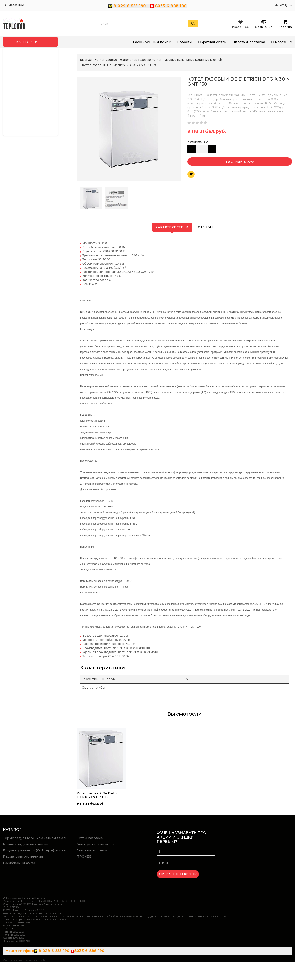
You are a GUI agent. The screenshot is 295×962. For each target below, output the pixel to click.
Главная (86, 60)
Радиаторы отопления (23, 856)
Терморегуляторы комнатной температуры (37, 838)
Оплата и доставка (248, 42)
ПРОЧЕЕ (84, 856)
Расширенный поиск (152, 42)
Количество (197, 141)
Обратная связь (212, 42)
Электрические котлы (96, 844)
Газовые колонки (92, 850)
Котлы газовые (90, 838)
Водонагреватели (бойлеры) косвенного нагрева (37, 850)
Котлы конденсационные (26, 844)
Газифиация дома (19, 862)
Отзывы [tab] (205, 227)
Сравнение (263, 23)
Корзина (285, 24)
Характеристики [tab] (172, 227)
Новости (184, 42)
